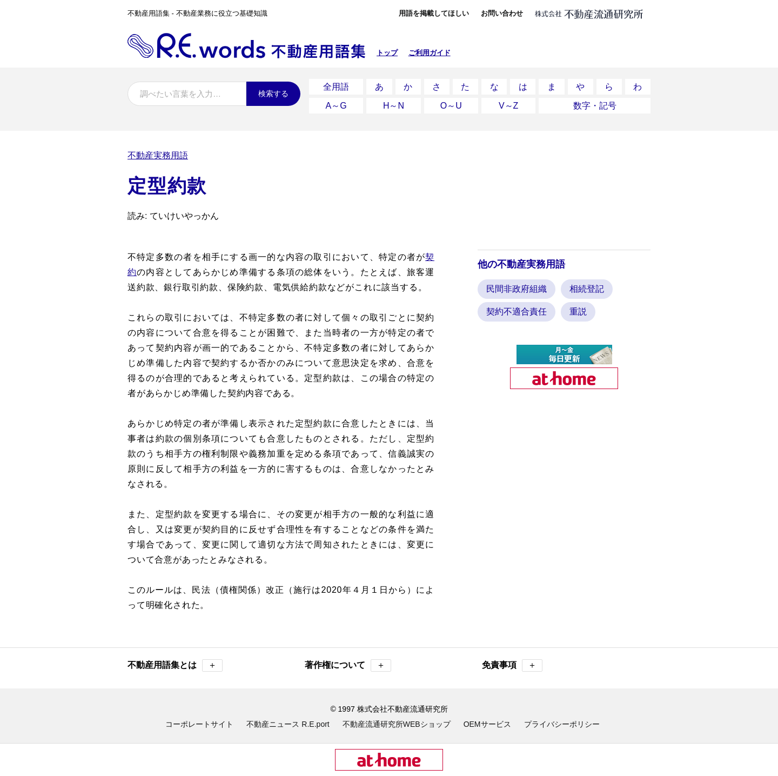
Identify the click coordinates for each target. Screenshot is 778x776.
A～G (336, 102)
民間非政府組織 (516, 284)
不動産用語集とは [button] (175, 661)
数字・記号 (594, 102)
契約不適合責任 (516, 307)
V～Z (508, 102)
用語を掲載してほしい (434, 13)
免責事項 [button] (512, 661)
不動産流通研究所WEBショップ (397, 719)
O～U (451, 102)
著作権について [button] (348, 661)
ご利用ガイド (429, 53)
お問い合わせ (502, 13)
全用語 (336, 85)
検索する (273, 93)
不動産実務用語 (158, 151)
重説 (578, 307)
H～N (393, 102)
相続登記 (586, 284)
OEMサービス (487, 719)
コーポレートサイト (199, 719)
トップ (387, 53)
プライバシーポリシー (562, 719)
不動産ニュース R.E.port (287, 719)
